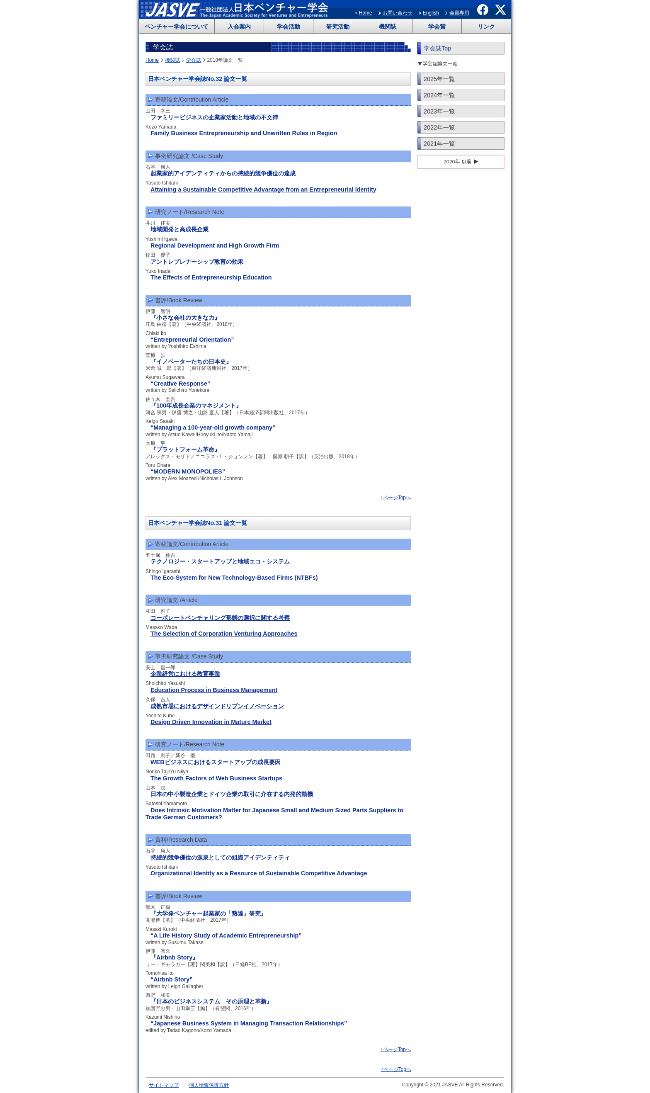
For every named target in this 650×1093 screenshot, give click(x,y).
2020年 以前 (457, 161)
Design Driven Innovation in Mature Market (211, 722)
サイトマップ (164, 1085)
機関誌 (387, 26)
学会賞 (437, 26)
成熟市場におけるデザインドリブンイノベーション (217, 706)
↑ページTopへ (396, 497)
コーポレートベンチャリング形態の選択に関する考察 (220, 618)
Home (365, 12)
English (431, 12)
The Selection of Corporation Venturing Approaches (223, 633)
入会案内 (239, 26)
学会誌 (193, 60)
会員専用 (459, 12)
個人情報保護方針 (209, 1085)
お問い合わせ (397, 12)
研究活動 (337, 26)
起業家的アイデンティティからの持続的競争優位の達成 (223, 173)
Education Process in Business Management (213, 690)
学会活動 (288, 26)
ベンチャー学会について (177, 26)
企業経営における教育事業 (185, 673)
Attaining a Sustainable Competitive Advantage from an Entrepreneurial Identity (263, 189)
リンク (486, 26)
